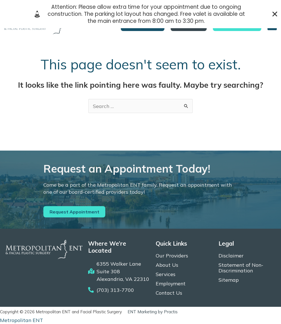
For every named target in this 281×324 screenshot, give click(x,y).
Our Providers (172, 256)
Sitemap (228, 280)
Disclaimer (231, 256)
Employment (171, 283)
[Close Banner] (274, 14)
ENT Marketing (142, 312)
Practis (171, 312)
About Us (167, 265)
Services (166, 274)
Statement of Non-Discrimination (241, 268)
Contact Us (169, 293)
